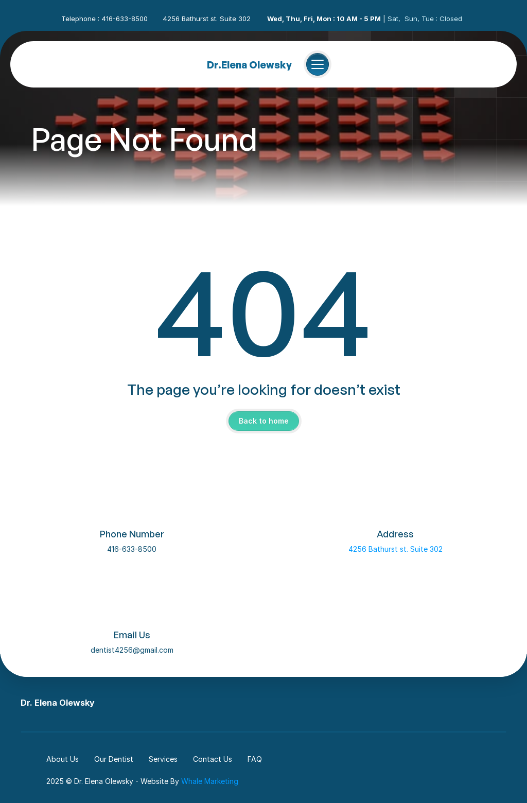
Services (163, 759)
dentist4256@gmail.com (132, 649)
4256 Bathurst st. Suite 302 (395, 549)
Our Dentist (113, 759)
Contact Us (212, 759)
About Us (62, 759)
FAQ (255, 759)
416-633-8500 (131, 549)
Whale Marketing (209, 781)
